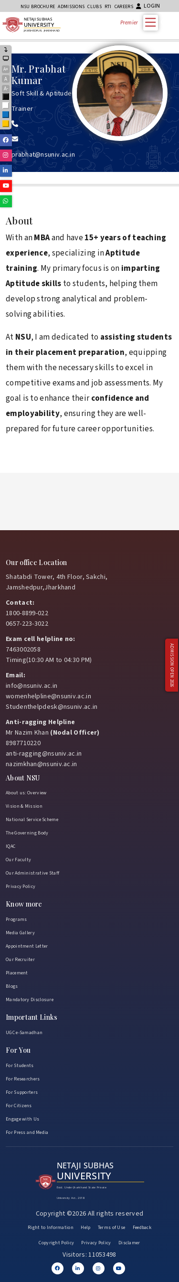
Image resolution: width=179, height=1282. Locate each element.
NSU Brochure (38, 6)
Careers (124, 6)
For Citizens (19, 1105)
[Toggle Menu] (152, 22)
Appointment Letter (27, 946)
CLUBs (94, 6)
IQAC (10, 846)
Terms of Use (112, 1227)
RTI (108, 6)
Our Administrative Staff (32, 873)
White (6, 106)
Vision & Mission (24, 806)
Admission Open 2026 (171, 665)
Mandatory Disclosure (29, 999)
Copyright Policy (56, 1242)
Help (85, 1227)
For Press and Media (27, 1132)
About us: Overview (26, 793)
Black (6, 97)
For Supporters (22, 1092)
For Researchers (23, 1079)
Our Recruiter (20, 959)
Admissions (71, 6)
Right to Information (51, 1227)
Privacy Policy (20, 886)
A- (6, 88)
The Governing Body (27, 833)
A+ (5, 69)
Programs (16, 919)
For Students (20, 1065)
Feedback (142, 1227)
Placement (17, 973)
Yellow (6, 124)
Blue (6, 115)
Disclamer (129, 1242)
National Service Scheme (32, 819)
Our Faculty (18, 859)
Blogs (12, 986)
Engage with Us (22, 1119)
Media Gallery (20, 932)
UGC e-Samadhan (24, 1032)
